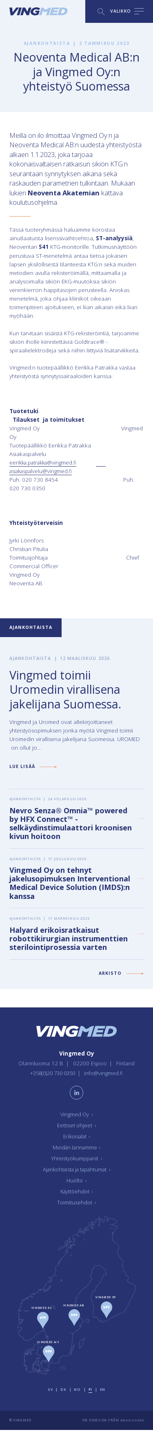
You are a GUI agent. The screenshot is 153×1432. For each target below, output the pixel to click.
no (77, 1391)
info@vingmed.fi (107, 1074)
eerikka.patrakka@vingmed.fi (45, 462)
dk (64, 1391)
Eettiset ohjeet (77, 1127)
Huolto (76, 1182)
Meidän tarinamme (76, 1149)
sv (50, 1391)
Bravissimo (132, 1422)
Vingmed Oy (77, 1116)
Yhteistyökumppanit (76, 1160)
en (102, 1391)
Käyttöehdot (76, 1193)
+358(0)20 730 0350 (52, 1074)
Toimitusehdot (77, 1204)
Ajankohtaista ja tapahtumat (76, 1171)
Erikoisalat (76, 1138)
